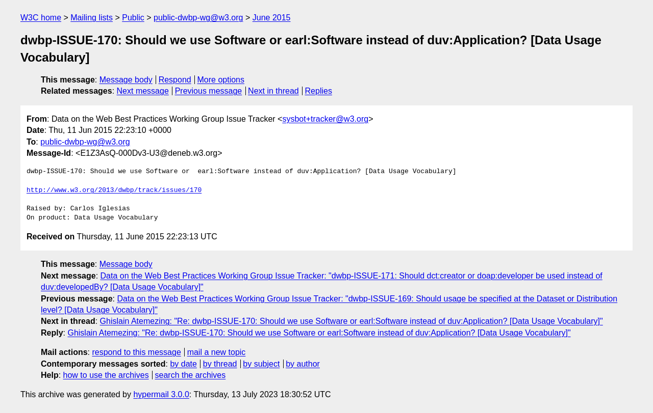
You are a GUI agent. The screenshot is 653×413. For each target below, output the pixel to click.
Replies (318, 91)
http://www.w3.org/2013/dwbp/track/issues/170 (114, 190)
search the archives (190, 375)
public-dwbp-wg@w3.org (198, 17)
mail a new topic (216, 352)
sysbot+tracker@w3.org (325, 119)
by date (183, 364)
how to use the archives (106, 375)
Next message (143, 91)
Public (133, 17)
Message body (126, 79)
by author (303, 364)
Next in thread (273, 91)
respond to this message (136, 352)
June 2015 (272, 17)
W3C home (40, 17)
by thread (220, 364)
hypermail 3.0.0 (161, 394)
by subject (261, 364)
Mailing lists (91, 17)
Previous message (208, 91)
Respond (175, 79)
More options (221, 79)
